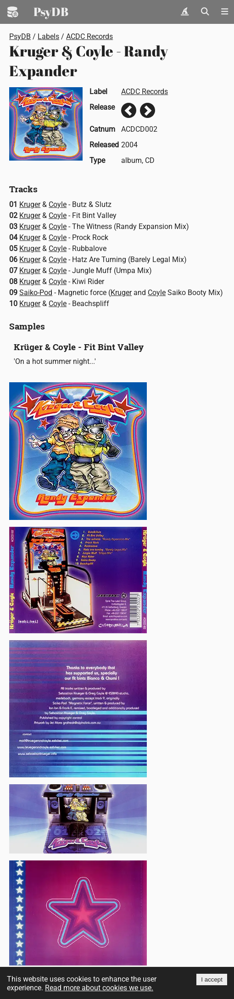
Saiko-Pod (35, 292)
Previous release (128, 110)
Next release (147, 110)
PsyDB (50, 11)
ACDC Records (89, 36)
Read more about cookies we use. (99, 987)
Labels (48, 36)
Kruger (29, 204)
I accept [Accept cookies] (212, 979)
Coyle (58, 204)
